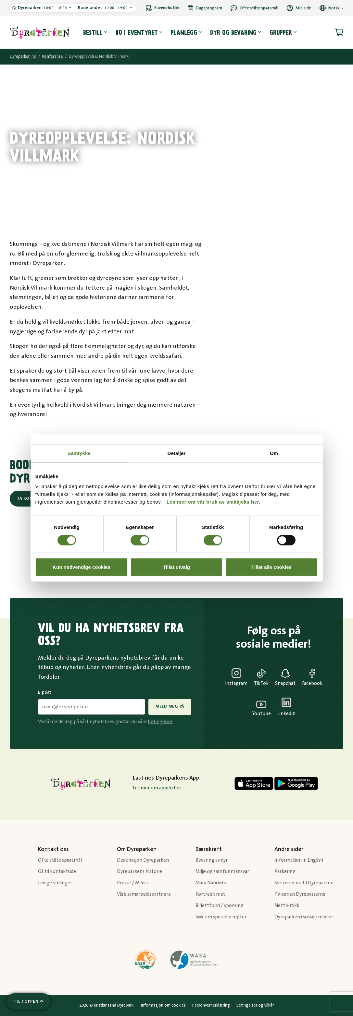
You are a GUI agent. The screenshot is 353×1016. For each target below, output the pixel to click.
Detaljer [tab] (177, 453)
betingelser (160, 721)
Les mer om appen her (157, 788)
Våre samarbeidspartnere (144, 894)
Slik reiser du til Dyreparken (304, 883)
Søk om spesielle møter (220, 917)
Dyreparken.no (23, 56)
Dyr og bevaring (233, 32)
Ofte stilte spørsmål (60, 860)
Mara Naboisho (211, 883)
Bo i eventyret (137, 32)
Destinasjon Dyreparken (143, 860)
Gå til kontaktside (57, 871)
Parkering (285, 871)
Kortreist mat (210, 894)
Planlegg (184, 32)
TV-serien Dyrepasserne (299, 894)
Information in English (298, 860)
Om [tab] (274, 453)
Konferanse (52, 56)
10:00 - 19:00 (103, 7)
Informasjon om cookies (163, 1005)
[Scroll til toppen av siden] (28, 1001)
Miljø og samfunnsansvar (222, 871)
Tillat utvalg (176, 567)
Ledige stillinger (55, 883)
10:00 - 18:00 (43, 7)
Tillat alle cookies (271, 567)
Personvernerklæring (211, 1005)
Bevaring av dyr (211, 860)
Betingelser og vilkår (255, 1005)
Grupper (281, 32)
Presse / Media (132, 883)
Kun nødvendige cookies (81, 567)
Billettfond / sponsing (219, 905)
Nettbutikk (286, 905)
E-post (44, 692)
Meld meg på (170, 706)
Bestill (93, 32)
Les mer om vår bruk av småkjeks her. (213, 502)
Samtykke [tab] (79, 453)
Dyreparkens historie (139, 871)
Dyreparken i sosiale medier (303, 917)
